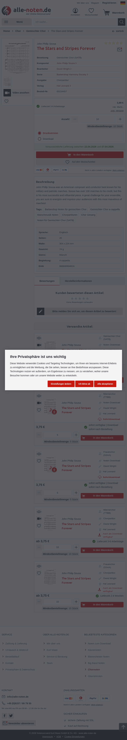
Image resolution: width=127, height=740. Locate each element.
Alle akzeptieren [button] (105, 384)
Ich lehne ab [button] (84, 384)
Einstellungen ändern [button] (61, 384)
